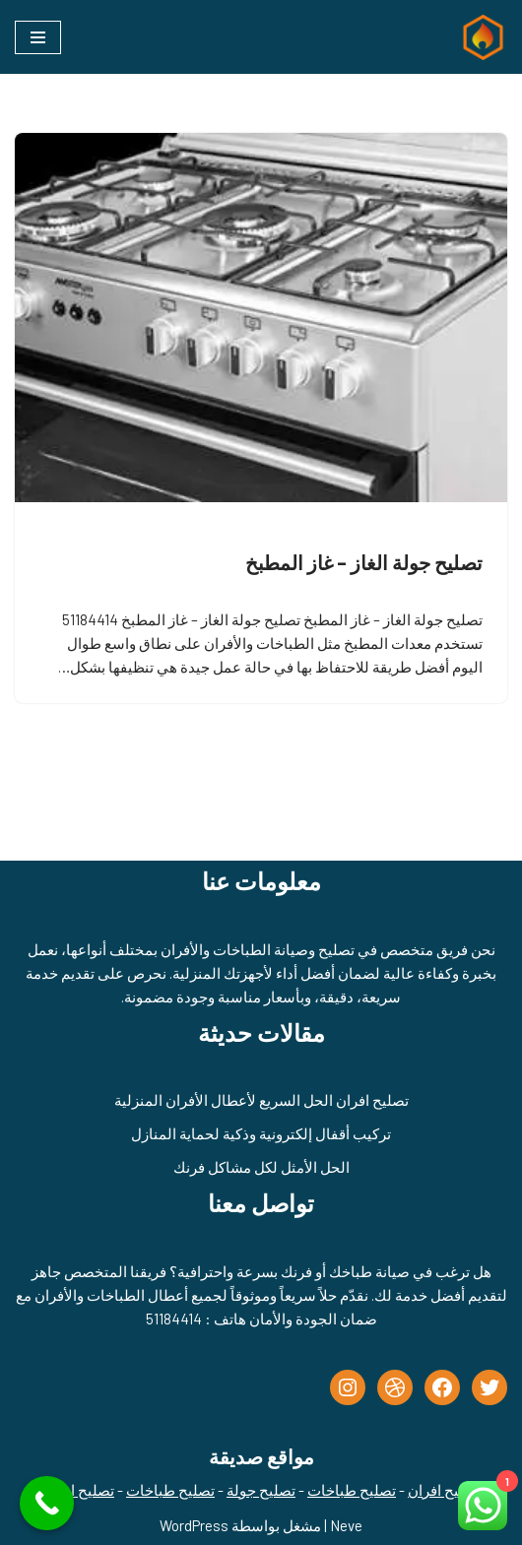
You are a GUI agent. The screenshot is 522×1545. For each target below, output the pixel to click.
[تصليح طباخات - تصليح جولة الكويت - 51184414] (478, 37)
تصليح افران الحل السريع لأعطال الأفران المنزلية (261, 1100)
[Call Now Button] (47, 1503)
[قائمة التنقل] (38, 37)
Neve (346, 1525)
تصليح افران (444, 1490)
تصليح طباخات (351, 1490)
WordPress (194, 1525)
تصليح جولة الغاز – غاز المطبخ (364, 562)
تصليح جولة (261, 1490)
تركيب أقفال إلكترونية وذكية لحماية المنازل (261, 1133)
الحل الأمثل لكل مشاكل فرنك (261, 1167)
